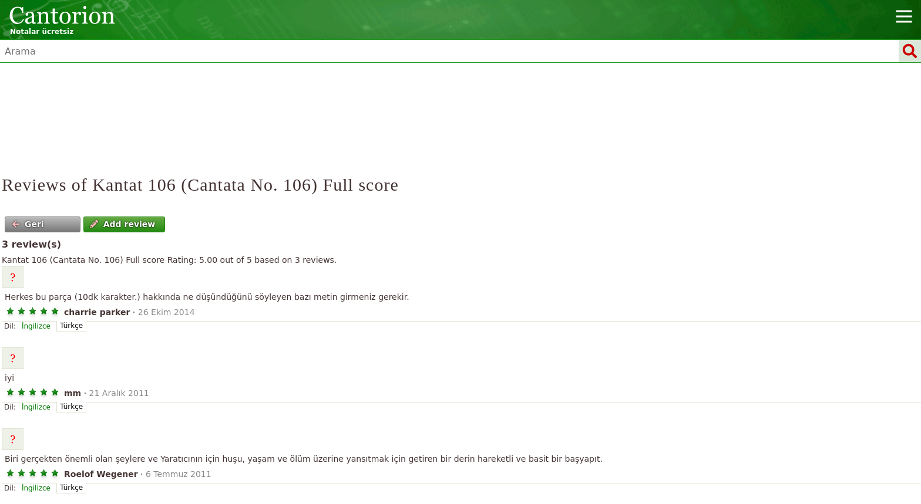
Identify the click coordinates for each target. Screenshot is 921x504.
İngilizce (36, 326)
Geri (28, 224)
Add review (122, 224)
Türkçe (71, 326)
